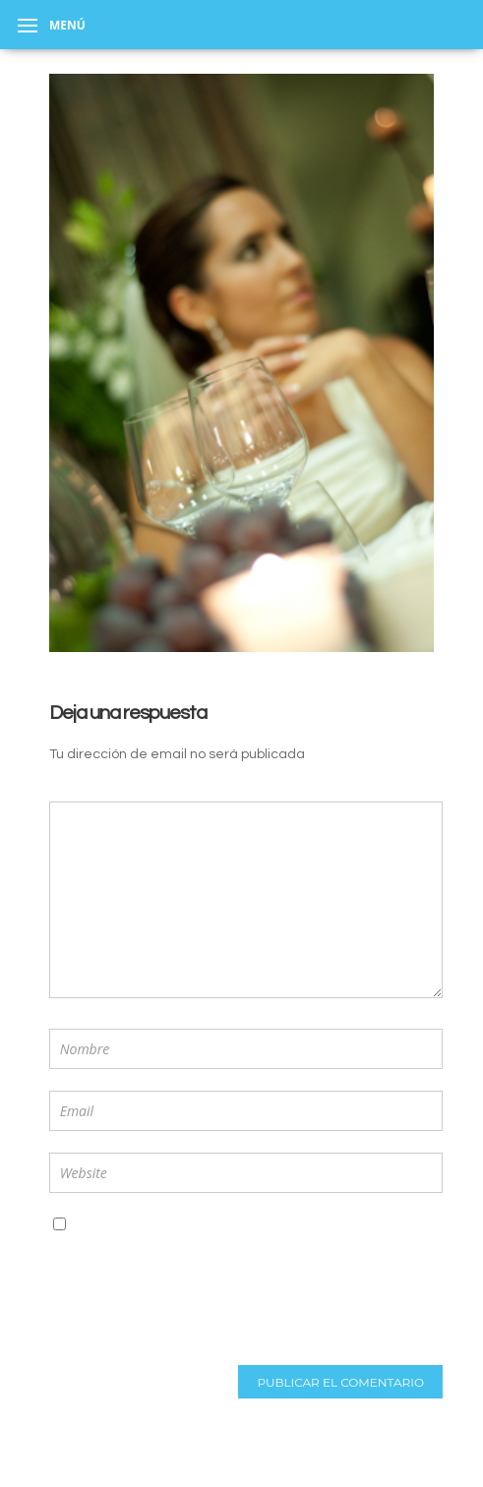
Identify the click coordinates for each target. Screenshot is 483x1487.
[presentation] (178, 1335)
